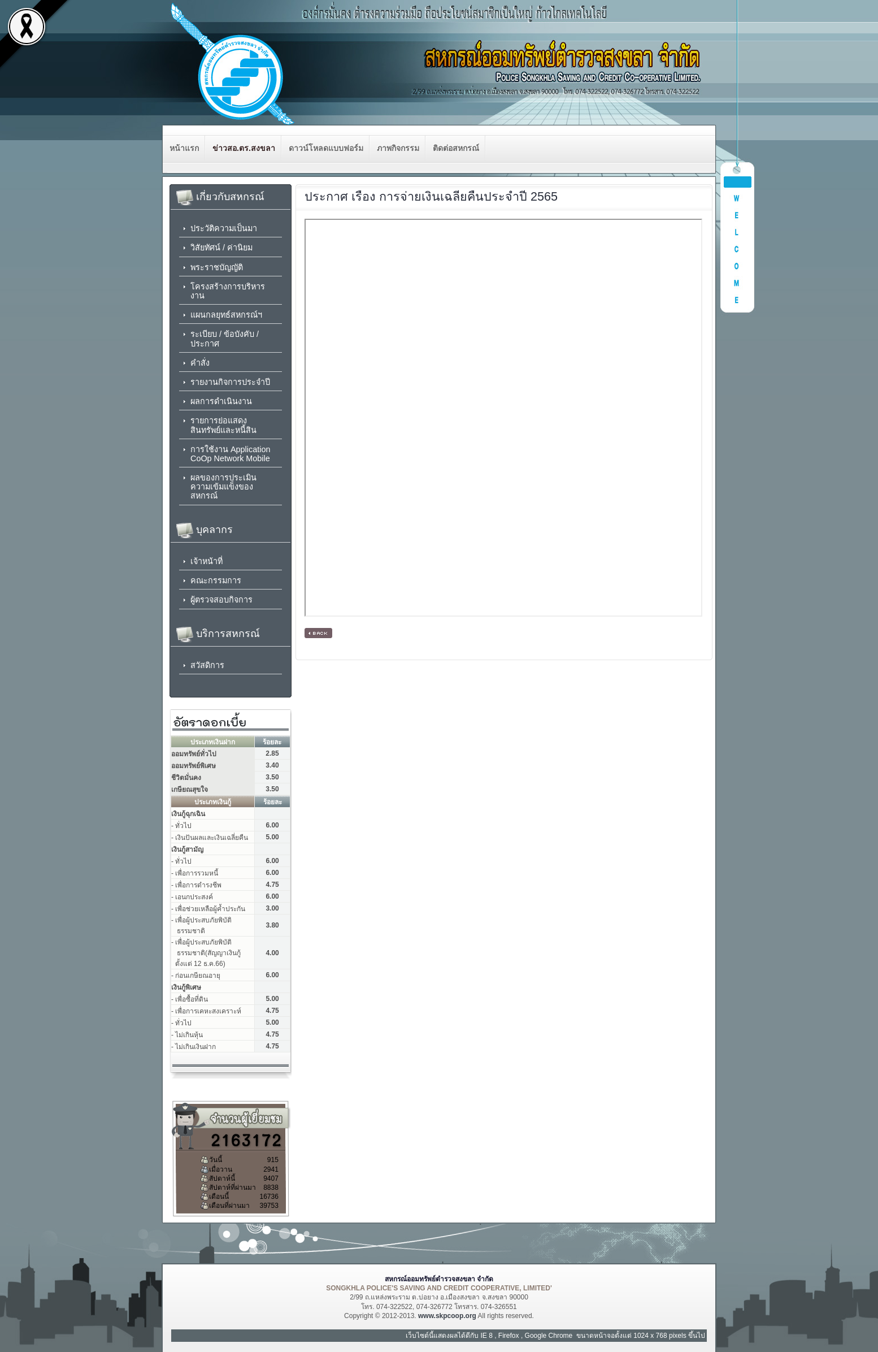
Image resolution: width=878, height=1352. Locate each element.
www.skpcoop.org (447, 1316)
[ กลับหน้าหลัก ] (318, 633)
